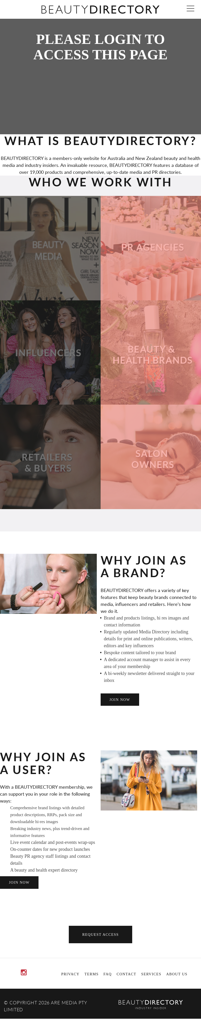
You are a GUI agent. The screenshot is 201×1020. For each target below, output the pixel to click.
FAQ (107, 974)
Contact (126, 974)
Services (151, 974)
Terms (91, 974)
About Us (176, 974)
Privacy (70, 974)
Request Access (100, 934)
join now (119, 700)
